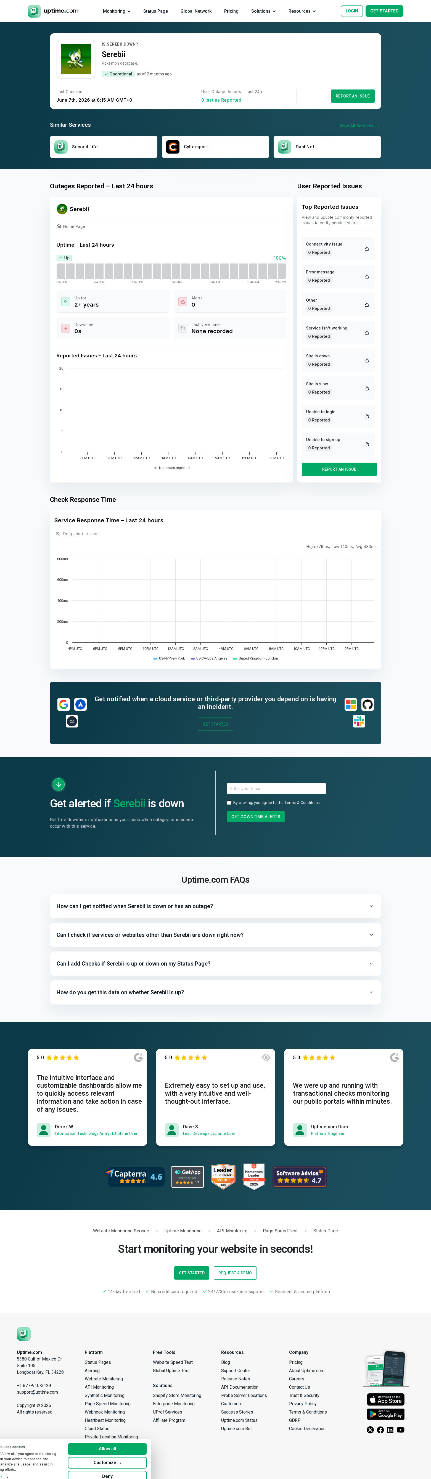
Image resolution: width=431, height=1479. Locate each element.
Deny (136, 1469)
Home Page (71, 227)
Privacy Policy (303, 1403)
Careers (296, 1379)
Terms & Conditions (302, 802)
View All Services (360, 126)
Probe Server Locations (244, 1395)
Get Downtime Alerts (255, 816)
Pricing (296, 1362)
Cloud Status (97, 1428)
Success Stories (237, 1412)
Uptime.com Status (239, 1420)
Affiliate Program (169, 1420)
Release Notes (235, 1379)
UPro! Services (167, 1412)
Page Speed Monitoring (108, 1403)
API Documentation (239, 1387)
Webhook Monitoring (105, 1412)
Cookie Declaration (307, 1428)
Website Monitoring (104, 1379)
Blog (225, 1362)
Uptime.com (29, 1352)
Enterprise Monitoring (174, 1403)
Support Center (235, 1370)
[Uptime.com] (24, 1333)
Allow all (135, 1441)
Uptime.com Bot (236, 1428)
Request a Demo (235, 1273)
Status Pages (98, 1362)
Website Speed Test (173, 1362)
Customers (231, 1403)
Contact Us (299, 1387)
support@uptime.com (37, 1392)
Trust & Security (304, 1395)
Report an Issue (353, 96)
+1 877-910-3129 (34, 1385)
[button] (215, 906)
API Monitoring (99, 1387)
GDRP (295, 1420)
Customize (136, 1455)
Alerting (92, 1370)
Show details (20, 1470)
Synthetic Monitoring (105, 1395)
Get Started (215, 724)
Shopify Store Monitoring (177, 1395)
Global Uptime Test (171, 1370)
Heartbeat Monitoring (105, 1420)
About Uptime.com (306, 1370)
